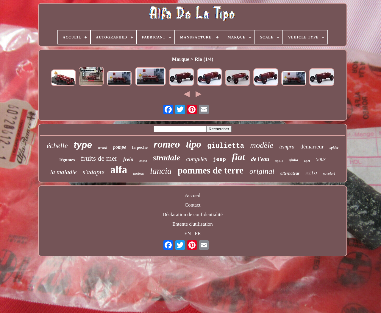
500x (321, 159)
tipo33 (279, 160)
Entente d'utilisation (192, 224)
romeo (167, 144)
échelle (57, 146)
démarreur (312, 146)
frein (128, 159)
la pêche (140, 147)
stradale (166, 157)
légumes (67, 159)
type (83, 145)
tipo (193, 144)
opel (307, 160)
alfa (118, 170)
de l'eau (260, 159)
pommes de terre (211, 170)
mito (311, 173)
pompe (119, 147)
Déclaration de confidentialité (193, 214)
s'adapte (93, 172)
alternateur (290, 173)
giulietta (225, 146)
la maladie (63, 172)
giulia (293, 160)
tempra (286, 147)
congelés (196, 159)
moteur (138, 173)
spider (334, 147)
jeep (219, 159)
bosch (143, 160)
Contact (193, 205)
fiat (238, 156)
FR (198, 233)
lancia (161, 171)
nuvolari (329, 173)
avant (102, 147)
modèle (261, 145)
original (261, 171)
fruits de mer (99, 158)
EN (187, 233)
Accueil (193, 195)
